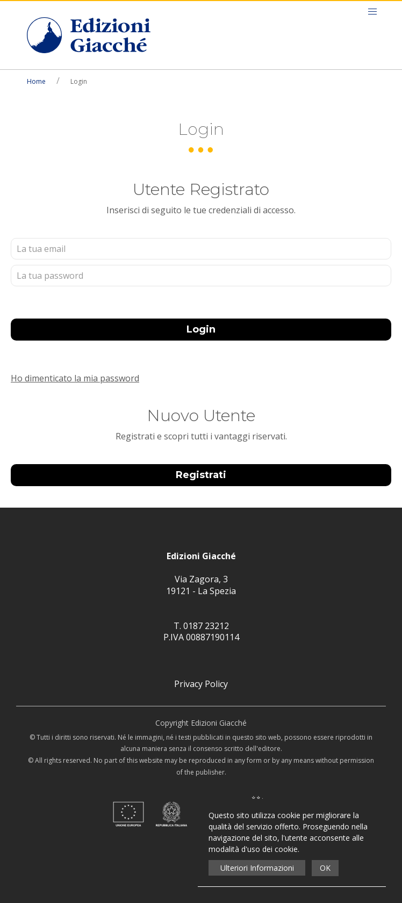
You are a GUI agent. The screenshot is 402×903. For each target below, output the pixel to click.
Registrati (201, 475)
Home (36, 81)
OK (325, 868)
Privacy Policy (201, 684)
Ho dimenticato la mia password (75, 378)
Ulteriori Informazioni (257, 868)
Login (201, 329)
